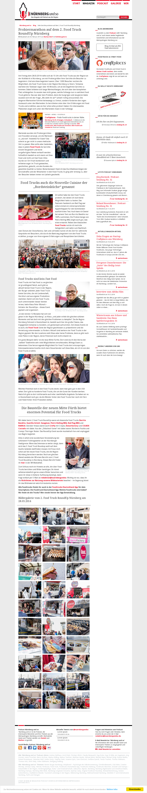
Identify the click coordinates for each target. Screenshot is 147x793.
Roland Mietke (122, 757)
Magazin (89, 3)
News (27, 781)
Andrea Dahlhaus (55, 755)
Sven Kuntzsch (81, 759)
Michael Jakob (90, 757)
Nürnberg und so (25, 25)
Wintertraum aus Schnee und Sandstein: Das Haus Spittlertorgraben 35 (111, 318)
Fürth (54, 120)
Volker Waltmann (43, 761)
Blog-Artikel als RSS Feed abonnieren (113, 47)
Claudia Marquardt (89, 755)
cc (81, 163)
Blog (34, 25)
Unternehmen (61, 781)
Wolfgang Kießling (56, 761)
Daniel (43, 738)
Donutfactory (72, 426)
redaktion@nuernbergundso (53, 478)
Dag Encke (100, 755)
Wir (126, 3)
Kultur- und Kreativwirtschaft (62, 769)
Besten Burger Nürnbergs (53, 765)
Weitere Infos (112, 789)
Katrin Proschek (30, 757)
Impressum (73, 781)
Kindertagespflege (44, 769)
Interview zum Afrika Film (109, 292)
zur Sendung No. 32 (118, 199)
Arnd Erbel (66, 755)
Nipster (84, 769)
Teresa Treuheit (105, 759)
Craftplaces (50, 117)
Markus (21, 740)
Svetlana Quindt (93, 759)
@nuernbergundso (80, 730)
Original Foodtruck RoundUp (92, 771)
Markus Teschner (66, 757)
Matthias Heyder (78, 757)
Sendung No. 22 (122, 142)
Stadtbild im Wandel (36, 773)
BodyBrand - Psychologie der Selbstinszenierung (80, 765)
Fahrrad (38, 767)
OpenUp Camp (76, 771)
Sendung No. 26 (122, 125)
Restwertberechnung (110, 771)
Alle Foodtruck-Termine (62, 125)
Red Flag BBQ (74, 423)
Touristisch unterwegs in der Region (57, 773)
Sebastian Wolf (38, 759)
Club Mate (116, 765)
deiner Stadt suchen (104, 71)
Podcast (102, 3)
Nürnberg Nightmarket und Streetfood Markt (111, 769)
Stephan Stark (60, 759)
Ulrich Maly (32, 761)
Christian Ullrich (76, 755)
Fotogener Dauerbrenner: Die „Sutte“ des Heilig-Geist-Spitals (111, 265)
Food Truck (35, 147)
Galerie (116, 3)
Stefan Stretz (49, 759)
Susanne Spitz (71, 759)
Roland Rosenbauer (25, 759)
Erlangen (60, 120)
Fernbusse (45, 767)
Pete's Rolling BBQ (59, 423)
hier (23, 463)
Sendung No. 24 (122, 160)
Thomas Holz (23, 761)
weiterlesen (121, 258)
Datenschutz (24, 782)
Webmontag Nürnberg (78, 773)
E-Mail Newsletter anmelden (107, 749)
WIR (51, 781)
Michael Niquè (101, 757)
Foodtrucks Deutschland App (65, 487)
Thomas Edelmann (118, 759)
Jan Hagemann (120, 755)
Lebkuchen (77, 769)
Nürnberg (48, 120)
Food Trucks (60, 225)
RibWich (21, 426)
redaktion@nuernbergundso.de (108, 736)
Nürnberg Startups (25, 771)
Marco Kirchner (42, 757)
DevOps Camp (30, 767)
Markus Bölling (53, 757)
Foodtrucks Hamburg (87, 767)
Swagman (45, 423)
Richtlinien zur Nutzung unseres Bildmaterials (42, 480)
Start (76, 3)
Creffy (52, 426)
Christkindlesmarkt (105, 765)
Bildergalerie (61, 37)
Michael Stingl (111, 757)
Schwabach (68, 120)
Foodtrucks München (103, 767)
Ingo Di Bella (109, 755)
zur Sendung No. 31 (118, 225)
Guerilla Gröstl (33, 423)
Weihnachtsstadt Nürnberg (96, 773)
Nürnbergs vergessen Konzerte (59, 771)
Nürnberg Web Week (40, 771)
